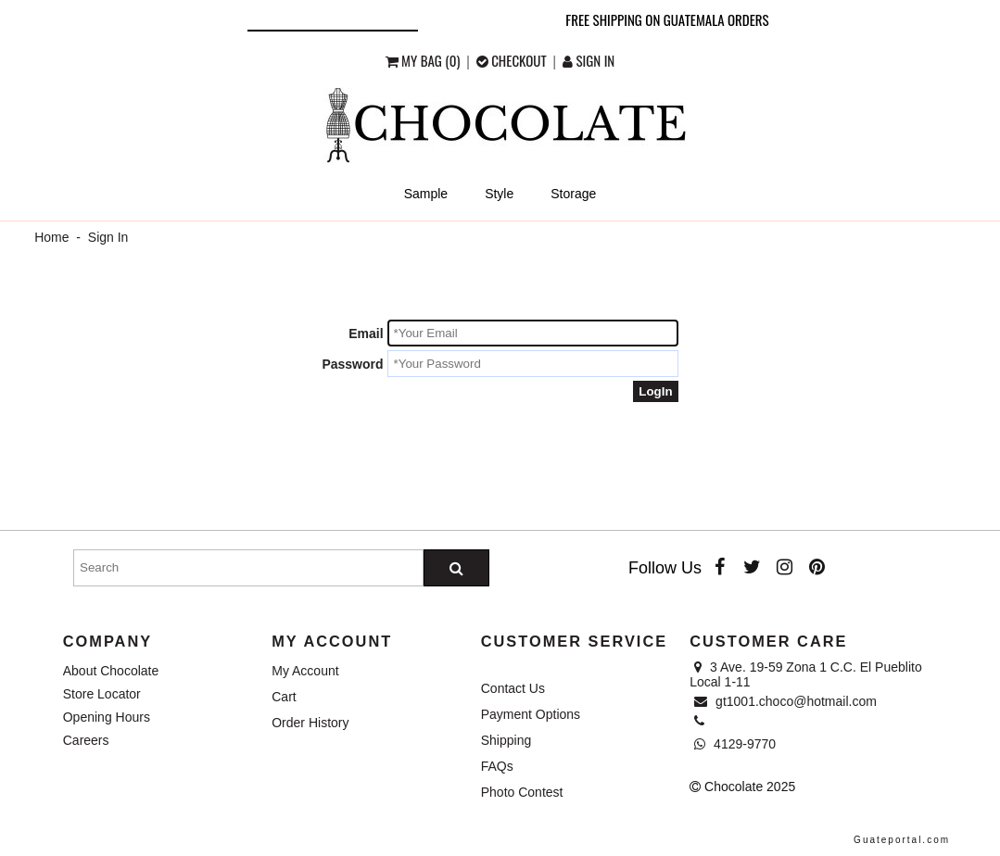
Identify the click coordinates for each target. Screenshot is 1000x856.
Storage (573, 193)
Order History (310, 722)
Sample (426, 193)
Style (499, 193)
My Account (305, 670)
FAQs (497, 766)
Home (51, 237)
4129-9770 (735, 743)
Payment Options (530, 714)
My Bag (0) (424, 60)
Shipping (506, 740)
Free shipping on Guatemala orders (666, 19)
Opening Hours (106, 717)
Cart (284, 696)
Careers (86, 740)
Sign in (588, 60)
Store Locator (102, 693)
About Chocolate (111, 670)
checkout (513, 60)
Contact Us (513, 688)
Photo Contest (522, 792)
